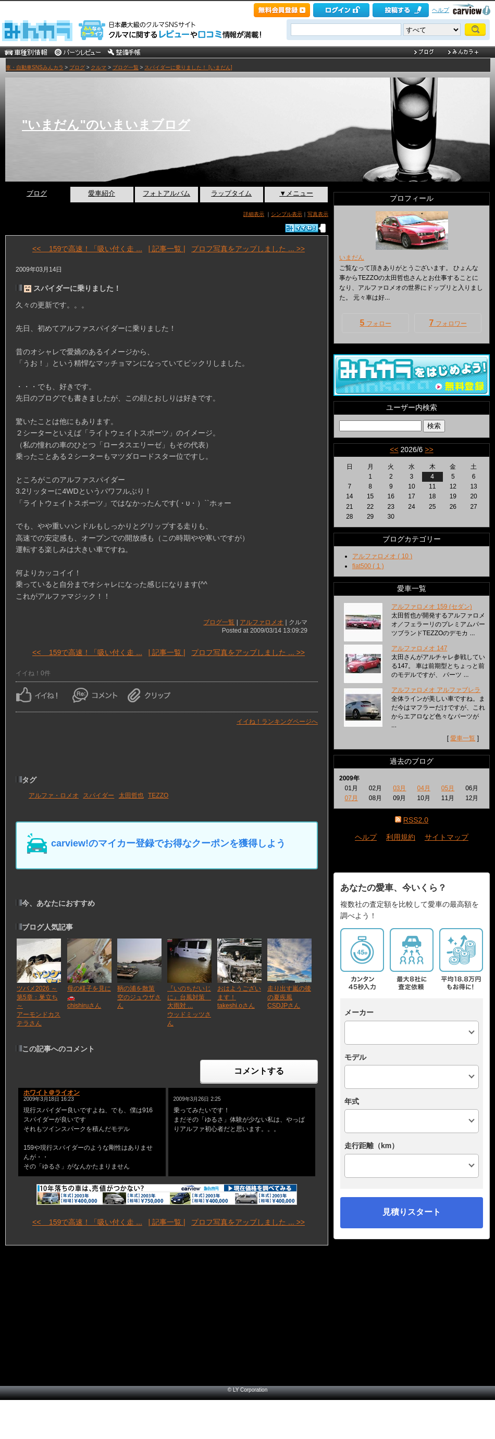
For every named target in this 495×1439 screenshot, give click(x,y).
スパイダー (98, 795)
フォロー (375, 322)
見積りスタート (411, 1211)
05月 (447, 788)
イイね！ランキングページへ (277, 721)
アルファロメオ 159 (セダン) (431, 606)
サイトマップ (446, 837)
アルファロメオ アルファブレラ (435, 689)
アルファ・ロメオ (54, 795)
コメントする (259, 1071)
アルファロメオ (261, 622)
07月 (350, 798)
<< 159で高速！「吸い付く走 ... (87, 249)
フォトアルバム (166, 193)
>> (429, 449)
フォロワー (447, 322)
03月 (399, 788)
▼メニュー (296, 193)
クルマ (98, 67)
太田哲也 (131, 795)
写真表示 (317, 214)
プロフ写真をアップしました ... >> (248, 249)
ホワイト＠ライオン (51, 1092)
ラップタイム (231, 193)
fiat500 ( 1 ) (368, 566)
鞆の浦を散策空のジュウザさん (139, 997)
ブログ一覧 (126, 67)
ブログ (77, 67)
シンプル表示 (286, 214)
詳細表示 (253, 214)
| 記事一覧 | (166, 249)
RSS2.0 (415, 820)
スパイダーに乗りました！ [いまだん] (188, 67)
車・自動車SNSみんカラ (35, 67)
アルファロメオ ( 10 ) (382, 556)
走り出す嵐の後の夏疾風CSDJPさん (289, 997)
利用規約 (400, 837)
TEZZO (158, 795)
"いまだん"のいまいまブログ (106, 125)
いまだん (351, 257)
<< (394, 449)
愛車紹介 (101, 193)
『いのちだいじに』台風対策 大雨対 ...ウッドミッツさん (189, 1006)
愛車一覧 (462, 738)
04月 (423, 788)
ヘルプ (440, 10)
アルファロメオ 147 (419, 648)
